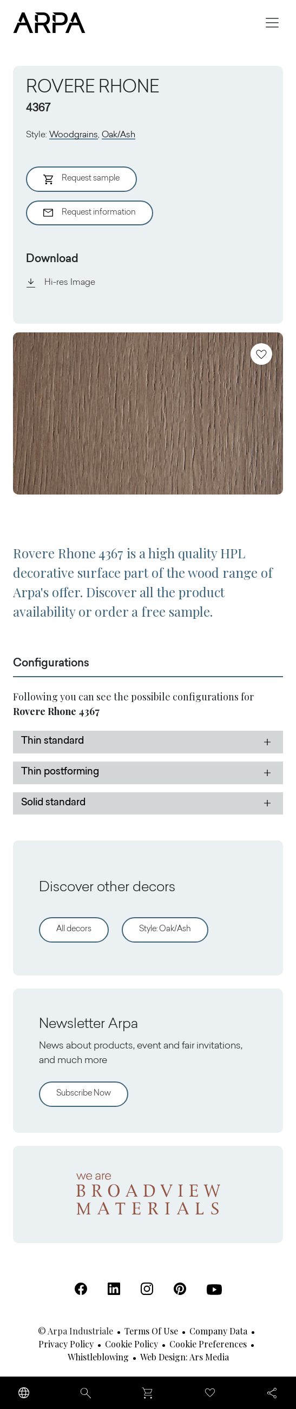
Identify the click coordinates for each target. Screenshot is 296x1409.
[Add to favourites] (261, 354)
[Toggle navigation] (272, 23)
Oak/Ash (118, 135)
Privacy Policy (66, 1344)
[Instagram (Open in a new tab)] (147, 1289)
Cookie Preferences (208, 1344)
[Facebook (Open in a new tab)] (81, 1289)
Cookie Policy (131, 1344)
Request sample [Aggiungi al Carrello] (81, 179)
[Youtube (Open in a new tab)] (214, 1289)
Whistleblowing (98, 1357)
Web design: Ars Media (184, 1357)
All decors (73, 929)
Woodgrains (73, 135)
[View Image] (148, 413)
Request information (89, 213)
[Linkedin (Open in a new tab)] (114, 1289)
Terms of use (151, 1331)
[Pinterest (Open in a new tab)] (180, 1289)
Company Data (218, 1331)
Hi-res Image (60, 283)
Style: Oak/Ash (165, 929)
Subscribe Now (83, 1094)
